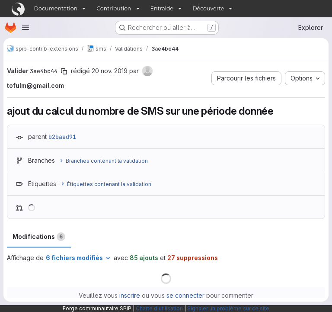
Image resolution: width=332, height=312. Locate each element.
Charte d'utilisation (159, 308)
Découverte (208, 8)
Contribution (113, 8)
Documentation (56, 8)
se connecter (185, 295)
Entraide (162, 8)
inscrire (129, 295)
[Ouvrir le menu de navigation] (25, 28)
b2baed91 (62, 137)
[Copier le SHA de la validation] (64, 71)
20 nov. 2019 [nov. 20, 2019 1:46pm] (110, 70)
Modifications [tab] (39, 236)
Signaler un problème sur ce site (228, 308)
